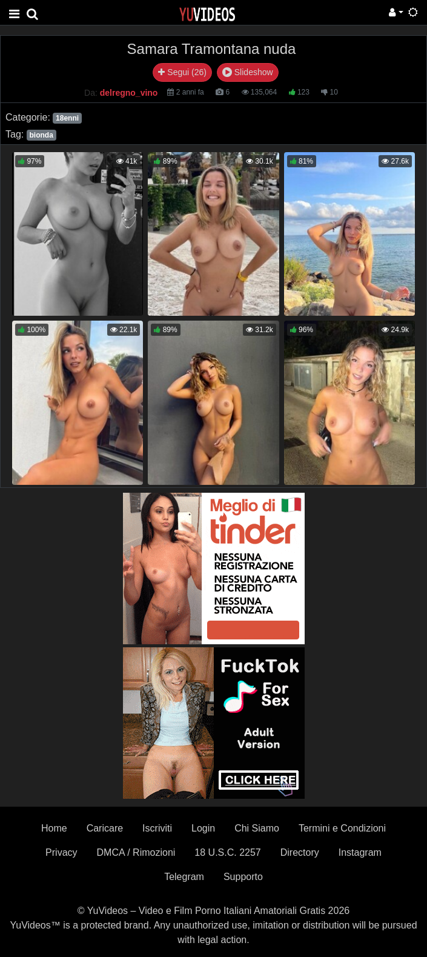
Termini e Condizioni (342, 828)
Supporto (243, 877)
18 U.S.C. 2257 (227, 852)
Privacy (61, 852)
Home (54, 828)
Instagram (360, 852)
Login (203, 828)
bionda (41, 135)
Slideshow (247, 72)
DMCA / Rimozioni (136, 852)
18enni (67, 118)
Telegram (184, 877)
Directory (299, 852)
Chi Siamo (256, 828)
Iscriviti (157, 828)
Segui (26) (182, 72)
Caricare (105, 828)
